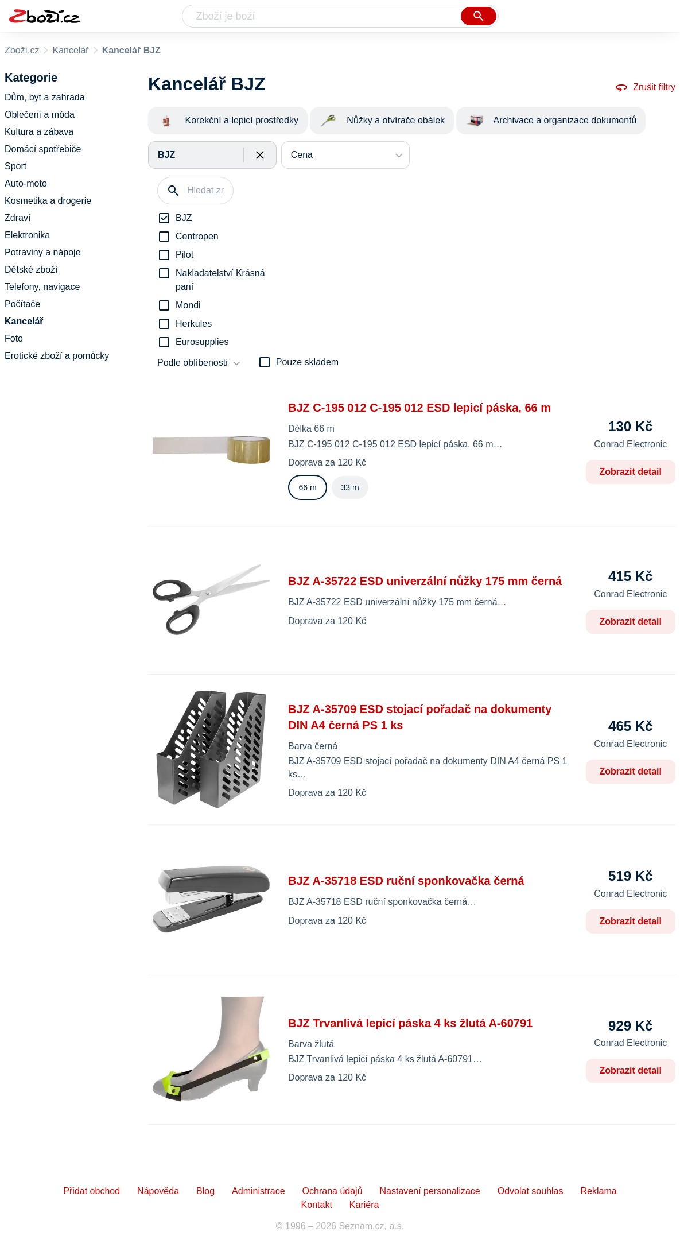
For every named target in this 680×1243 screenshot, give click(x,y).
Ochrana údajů (332, 1191)
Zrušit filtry (645, 87)
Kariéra (364, 1205)
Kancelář (70, 50)
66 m (307, 487)
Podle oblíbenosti (192, 362)
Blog (205, 1191)
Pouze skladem (307, 362)
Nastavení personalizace (430, 1191)
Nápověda (158, 1191)
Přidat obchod (91, 1191)
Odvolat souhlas (531, 1191)
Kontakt (316, 1205)
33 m (350, 487)
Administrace (258, 1191)
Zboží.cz (22, 50)
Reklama (598, 1191)
